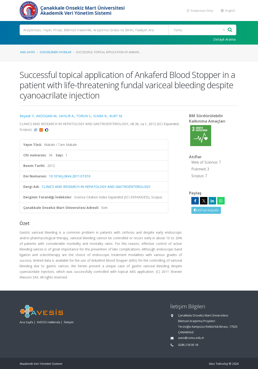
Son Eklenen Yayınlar (55, 52)
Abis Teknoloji (218, 364)
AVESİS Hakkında (48, 322)
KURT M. (116, 116)
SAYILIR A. (66, 116)
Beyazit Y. (27, 116)
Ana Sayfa (27, 52)
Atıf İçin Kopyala (206, 210)
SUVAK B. (100, 116)
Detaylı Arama (224, 39)
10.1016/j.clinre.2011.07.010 (69, 176)
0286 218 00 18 (188, 345)
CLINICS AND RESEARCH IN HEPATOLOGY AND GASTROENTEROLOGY (96, 186)
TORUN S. (83, 116)
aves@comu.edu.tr (191, 338)
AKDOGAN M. (46, 116)
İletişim (69, 322)
